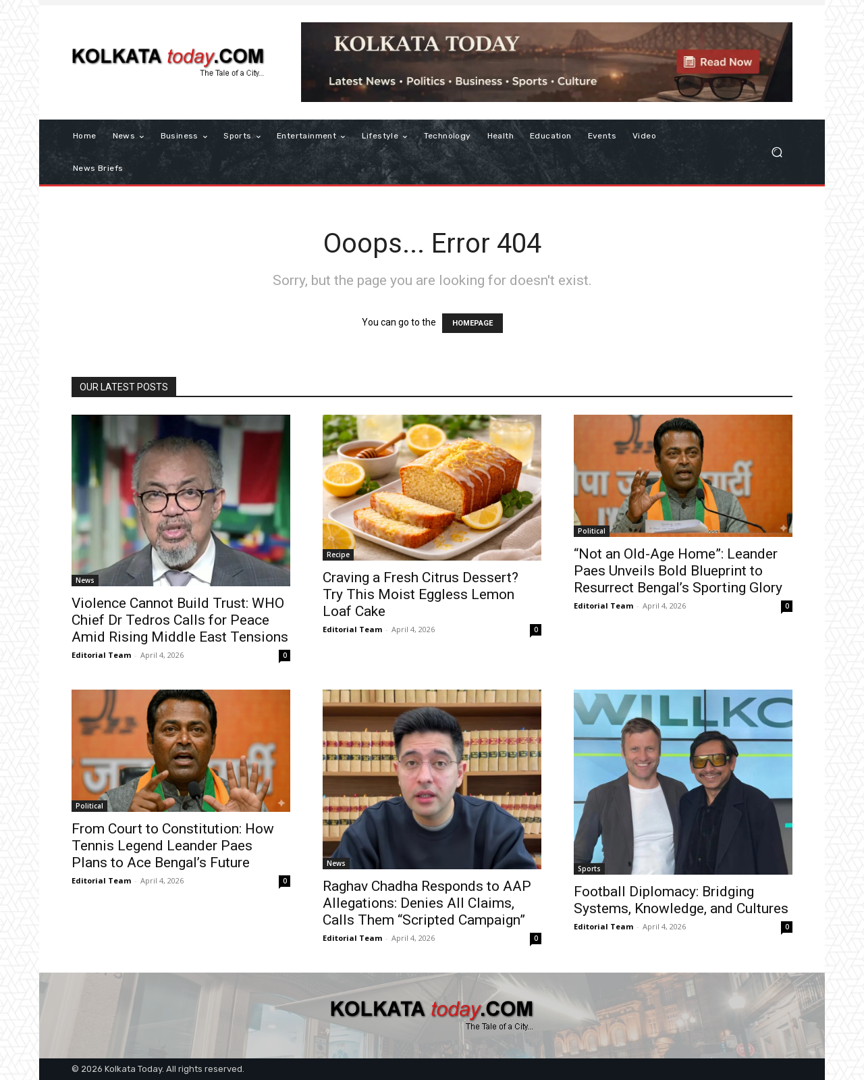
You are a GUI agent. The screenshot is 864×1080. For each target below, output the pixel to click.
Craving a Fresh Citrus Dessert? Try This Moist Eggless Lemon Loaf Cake (420, 594)
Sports (589, 868)
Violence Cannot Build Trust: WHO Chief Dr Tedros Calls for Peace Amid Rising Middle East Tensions (180, 620)
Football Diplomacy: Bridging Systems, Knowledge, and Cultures (681, 900)
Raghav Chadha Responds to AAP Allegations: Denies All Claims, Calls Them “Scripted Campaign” (427, 903)
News (85, 580)
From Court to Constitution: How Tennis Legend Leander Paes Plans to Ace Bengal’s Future (173, 846)
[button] (776, 152)
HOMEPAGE (472, 323)
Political (591, 531)
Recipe (338, 554)
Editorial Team (101, 655)
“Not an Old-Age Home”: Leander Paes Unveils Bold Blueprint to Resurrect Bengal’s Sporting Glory (678, 571)
